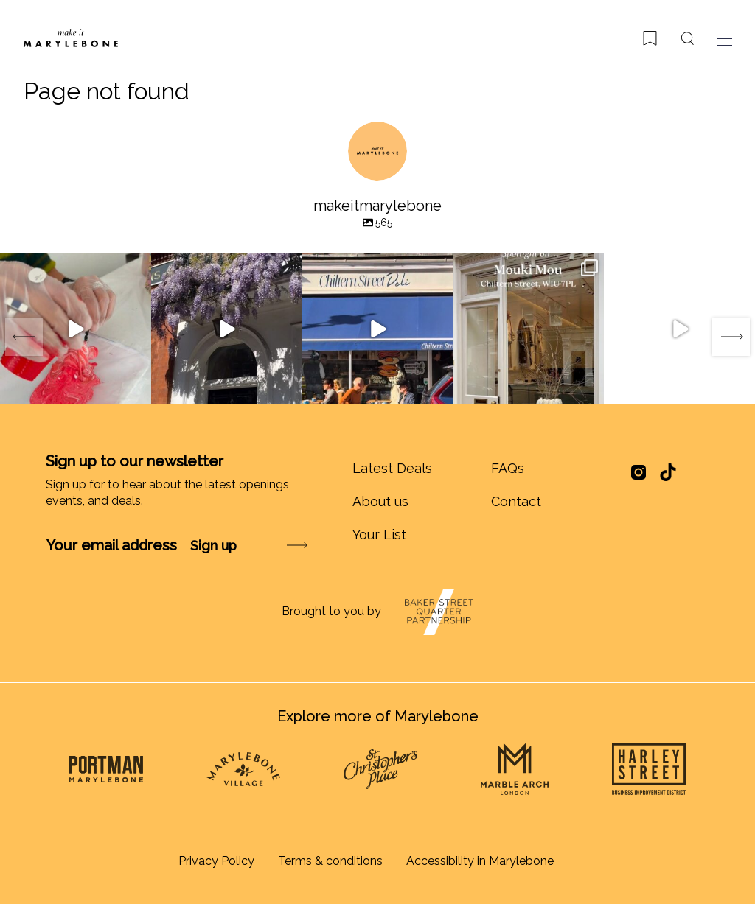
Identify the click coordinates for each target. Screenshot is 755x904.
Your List (379, 534)
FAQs (507, 468)
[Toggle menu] (724, 38)
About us (380, 501)
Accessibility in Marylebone (480, 861)
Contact (516, 501)
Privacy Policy (216, 861)
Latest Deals (392, 468)
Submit (258, 545)
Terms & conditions (330, 861)
